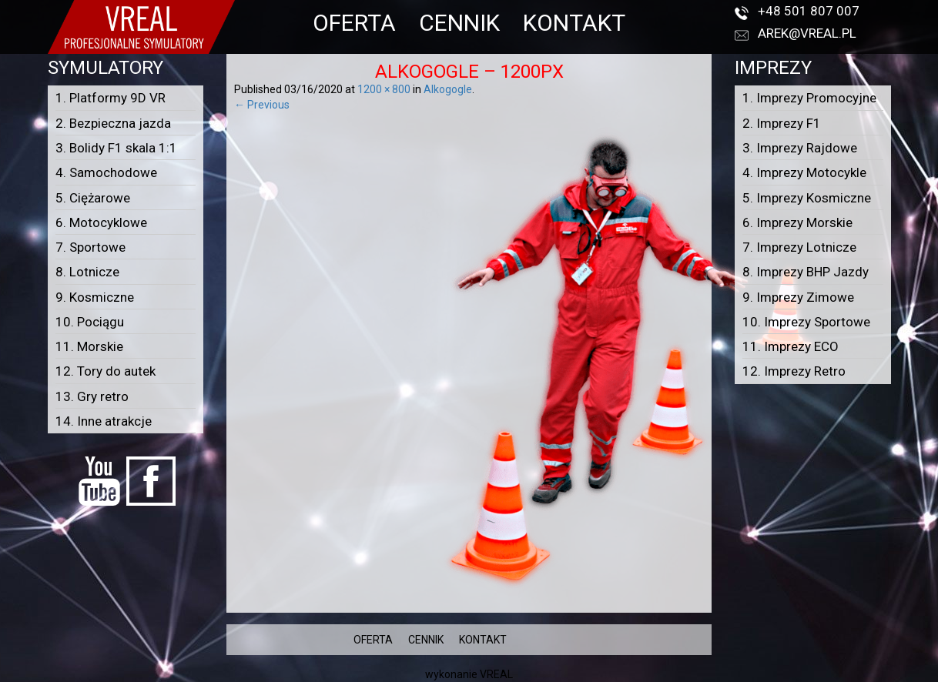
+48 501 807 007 (808, 10)
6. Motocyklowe (101, 222)
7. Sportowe (90, 247)
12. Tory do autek (105, 371)
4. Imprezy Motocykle (804, 172)
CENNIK (459, 22)
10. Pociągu (89, 321)
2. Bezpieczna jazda (113, 123)
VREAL (496, 674)
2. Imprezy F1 (781, 123)
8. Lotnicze (87, 271)
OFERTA (354, 22)
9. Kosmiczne (94, 297)
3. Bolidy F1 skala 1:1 (116, 147)
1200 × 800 (383, 89)
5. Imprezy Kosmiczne (806, 198)
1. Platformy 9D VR (110, 97)
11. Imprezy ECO (790, 346)
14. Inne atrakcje (103, 421)
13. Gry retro (92, 396)
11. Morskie (89, 346)
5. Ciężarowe (92, 198)
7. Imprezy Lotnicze (799, 247)
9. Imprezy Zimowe (798, 297)
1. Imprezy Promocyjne (809, 97)
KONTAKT (574, 22)
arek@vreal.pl (807, 33)
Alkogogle (448, 89)
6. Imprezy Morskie (797, 222)
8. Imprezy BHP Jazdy (805, 271)
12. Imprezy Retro (794, 371)
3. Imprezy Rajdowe (799, 147)
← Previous (262, 105)
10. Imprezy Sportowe (806, 321)
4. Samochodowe (106, 172)
